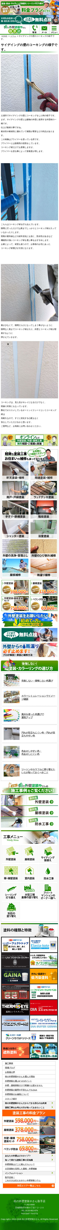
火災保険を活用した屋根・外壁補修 (21, 1169)
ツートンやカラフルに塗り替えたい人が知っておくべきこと (38, 771)
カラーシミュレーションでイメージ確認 (38, 697)
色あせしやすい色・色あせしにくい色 (31, 752)
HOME (4, 36)
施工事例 (9, 1063)
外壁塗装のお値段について (17, 1094)
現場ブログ (10, 1068)
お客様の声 (10, 1072)
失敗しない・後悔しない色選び (37, 680)
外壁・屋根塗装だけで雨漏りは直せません (24, 1085)
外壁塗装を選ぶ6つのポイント (18, 1081)
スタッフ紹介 (11, 1099)
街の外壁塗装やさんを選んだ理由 (20, 1076)
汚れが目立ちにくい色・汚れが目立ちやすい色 (38, 734)
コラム (13, 36)
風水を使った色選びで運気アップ (32, 716)
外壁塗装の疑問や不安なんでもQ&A (21, 1090)
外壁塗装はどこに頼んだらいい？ (20, 1164)
